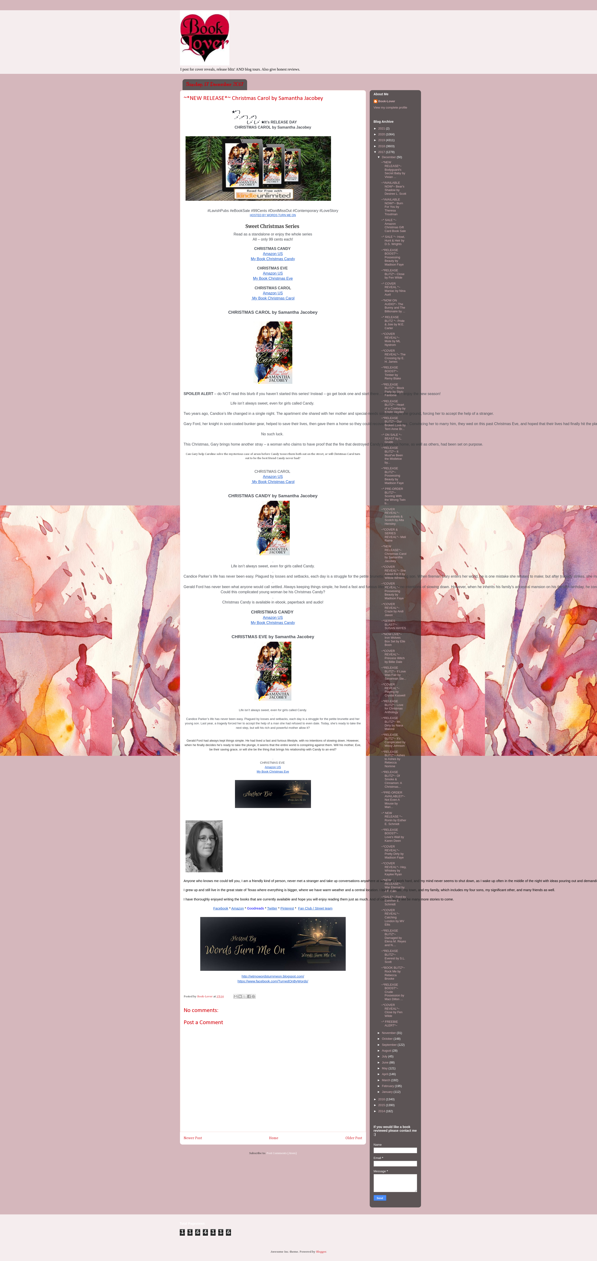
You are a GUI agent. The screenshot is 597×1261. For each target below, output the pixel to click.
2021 (382, 128)
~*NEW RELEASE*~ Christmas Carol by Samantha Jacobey (393, 553)
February (388, 1086)
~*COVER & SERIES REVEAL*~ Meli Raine (393, 535)
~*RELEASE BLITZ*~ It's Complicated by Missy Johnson (393, 740)
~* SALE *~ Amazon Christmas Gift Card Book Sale (393, 225)
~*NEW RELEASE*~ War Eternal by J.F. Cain (393, 885)
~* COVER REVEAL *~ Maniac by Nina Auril (393, 289)
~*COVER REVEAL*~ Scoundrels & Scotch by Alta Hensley (392, 516)
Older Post (353, 1138)
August (387, 1050)
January (387, 1092)
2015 (382, 1105)
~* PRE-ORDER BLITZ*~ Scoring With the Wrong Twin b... (393, 496)
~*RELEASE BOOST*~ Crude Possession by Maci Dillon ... (392, 992)
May (385, 1068)
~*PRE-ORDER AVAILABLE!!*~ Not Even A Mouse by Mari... (393, 800)
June (385, 1062)
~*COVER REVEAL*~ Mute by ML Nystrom (390, 339)
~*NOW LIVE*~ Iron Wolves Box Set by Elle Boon (393, 639)
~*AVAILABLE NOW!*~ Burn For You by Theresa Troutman (392, 207)
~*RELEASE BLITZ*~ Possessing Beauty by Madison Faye (392, 475)
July (385, 1056)
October (387, 1038)
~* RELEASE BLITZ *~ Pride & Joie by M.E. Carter (393, 322)
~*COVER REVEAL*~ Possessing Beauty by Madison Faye (392, 591)
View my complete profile (390, 107)
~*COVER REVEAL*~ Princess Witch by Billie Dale (393, 656)
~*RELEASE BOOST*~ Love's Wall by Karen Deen (392, 835)
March (386, 1080)
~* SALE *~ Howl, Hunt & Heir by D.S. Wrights (393, 240)
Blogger (321, 1251)
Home (273, 1138)
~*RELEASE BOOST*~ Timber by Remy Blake (391, 373)
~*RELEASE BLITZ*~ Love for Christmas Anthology (392, 706)
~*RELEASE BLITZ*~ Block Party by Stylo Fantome (392, 390)
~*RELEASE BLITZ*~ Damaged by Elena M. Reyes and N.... (393, 938)
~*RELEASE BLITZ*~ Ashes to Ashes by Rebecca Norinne (393, 759)
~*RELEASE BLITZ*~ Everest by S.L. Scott (393, 956)
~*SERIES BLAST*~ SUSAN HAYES (393, 624)
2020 (382, 134)
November (389, 1033)
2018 (382, 146)
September (389, 1044)
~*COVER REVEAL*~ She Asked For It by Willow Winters (393, 572)
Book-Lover (386, 101)
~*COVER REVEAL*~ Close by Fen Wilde (392, 1010)
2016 (382, 1099)
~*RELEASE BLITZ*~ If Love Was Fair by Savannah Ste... (393, 673)
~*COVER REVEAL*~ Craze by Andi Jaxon (392, 609)
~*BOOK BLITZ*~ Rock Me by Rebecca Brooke (393, 973)
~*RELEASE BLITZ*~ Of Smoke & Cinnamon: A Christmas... (391, 779)
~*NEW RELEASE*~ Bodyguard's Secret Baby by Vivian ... (393, 169)
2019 (382, 140)
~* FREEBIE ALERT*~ (389, 1023)
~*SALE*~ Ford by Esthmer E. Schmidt (393, 900)
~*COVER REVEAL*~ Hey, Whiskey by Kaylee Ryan (393, 869)
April (385, 1074)
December (389, 157)
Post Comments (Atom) (281, 1153)
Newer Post (193, 1138)
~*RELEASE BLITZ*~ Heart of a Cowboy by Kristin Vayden (393, 406)
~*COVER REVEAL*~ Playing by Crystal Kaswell (393, 690)
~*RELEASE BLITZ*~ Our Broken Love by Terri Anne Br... (393, 423)
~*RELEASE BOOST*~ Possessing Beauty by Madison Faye (392, 257)
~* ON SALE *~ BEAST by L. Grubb (391, 438)
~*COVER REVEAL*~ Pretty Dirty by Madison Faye (392, 852)
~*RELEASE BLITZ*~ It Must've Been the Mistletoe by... (392, 455)
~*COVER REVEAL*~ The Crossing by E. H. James (393, 356)
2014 (382, 1111)
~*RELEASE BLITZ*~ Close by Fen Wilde (392, 274)
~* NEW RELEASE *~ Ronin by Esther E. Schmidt (393, 818)
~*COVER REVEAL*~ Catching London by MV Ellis (392, 917)
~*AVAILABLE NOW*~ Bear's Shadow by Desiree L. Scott (393, 188)
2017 (382, 152)
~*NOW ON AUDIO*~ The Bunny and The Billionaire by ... (393, 306)
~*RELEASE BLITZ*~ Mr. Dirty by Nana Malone (392, 723)
